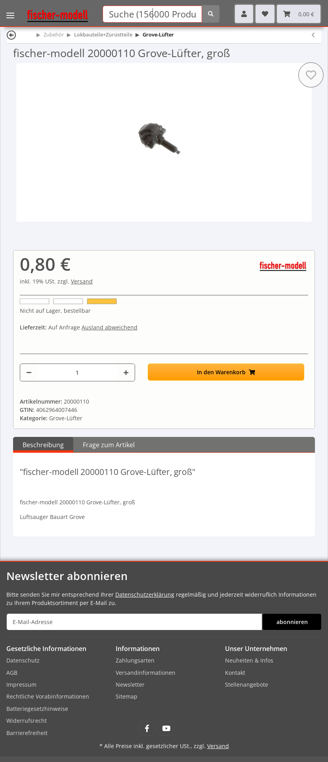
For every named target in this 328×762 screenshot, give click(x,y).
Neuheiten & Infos (249, 660)
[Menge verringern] (29, 372)
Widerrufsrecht (26, 720)
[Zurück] (11, 34)
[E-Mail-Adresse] (134, 621)
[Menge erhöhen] (126, 372)
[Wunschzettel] (265, 14)
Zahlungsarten (135, 660)
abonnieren (292, 622)
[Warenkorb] (299, 14)
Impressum (21, 684)
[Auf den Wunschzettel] (311, 75)
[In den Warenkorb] (226, 372)
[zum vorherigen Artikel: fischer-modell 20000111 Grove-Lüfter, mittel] (313, 34)
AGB (11, 672)
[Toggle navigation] (10, 10)
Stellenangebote (246, 684)
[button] (244, 14)
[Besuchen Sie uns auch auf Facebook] (147, 728)
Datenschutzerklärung (144, 594)
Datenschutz (23, 660)
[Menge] (77, 372)
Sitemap (126, 696)
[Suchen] (152, 14)
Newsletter (130, 684)
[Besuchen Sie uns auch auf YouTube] (166, 728)
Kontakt (235, 672)
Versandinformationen (145, 672)
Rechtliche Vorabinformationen (47, 696)
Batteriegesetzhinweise (37, 708)
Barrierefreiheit (27, 733)
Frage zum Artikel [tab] (109, 444)
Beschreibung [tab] (43, 444)
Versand (82, 281)
